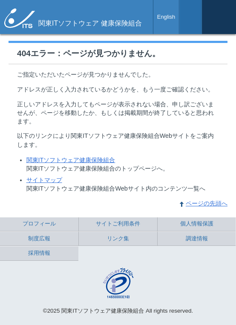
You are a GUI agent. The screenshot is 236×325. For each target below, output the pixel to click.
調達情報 (197, 238)
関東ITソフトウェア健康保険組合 (70, 160)
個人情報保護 (196, 223)
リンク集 (118, 238)
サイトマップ (44, 180)
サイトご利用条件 (118, 223)
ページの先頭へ (206, 203)
